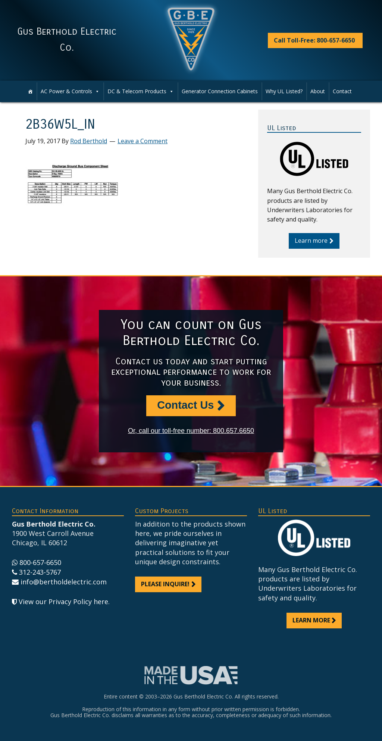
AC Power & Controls (70, 91)
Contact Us (185, 405)
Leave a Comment (142, 141)
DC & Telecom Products (140, 91)
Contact (342, 91)
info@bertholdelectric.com (64, 581)
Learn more (311, 240)
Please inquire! (165, 584)
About (317, 91)
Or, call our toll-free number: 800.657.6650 (191, 430)
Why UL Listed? (284, 91)
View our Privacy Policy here (63, 601)
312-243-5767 (40, 572)
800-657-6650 (40, 562)
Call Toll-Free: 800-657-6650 (314, 40)
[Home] (30, 91)
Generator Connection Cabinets (220, 91)
